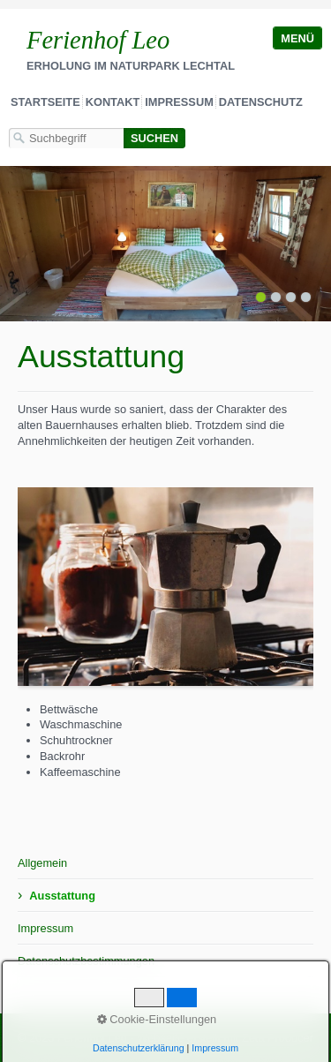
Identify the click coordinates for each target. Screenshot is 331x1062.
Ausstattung (62, 895)
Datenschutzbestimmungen (86, 961)
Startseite (45, 102)
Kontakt (113, 102)
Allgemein (42, 863)
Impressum (179, 102)
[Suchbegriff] (66, 138)
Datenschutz (261, 102)
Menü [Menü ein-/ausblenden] (297, 38)
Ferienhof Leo (97, 40)
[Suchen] (154, 138)
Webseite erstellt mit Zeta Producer (225, 1037)
